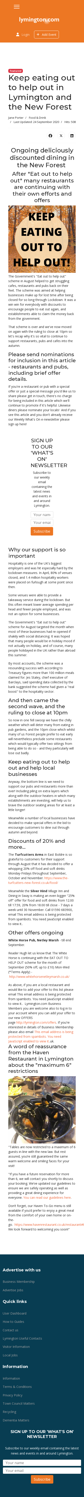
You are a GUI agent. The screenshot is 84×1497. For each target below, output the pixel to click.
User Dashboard (14, 1313)
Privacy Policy (12, 1395)
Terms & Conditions (17, 1387)
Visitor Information (16, 1347)
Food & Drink (37, 118)
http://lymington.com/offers (36, 1022)
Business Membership (19, 1281)
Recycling (9, 1412)
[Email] (42, 522)
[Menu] (16, 6)
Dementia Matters (16, 1420)
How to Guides (13, 1321)
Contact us (10, 1330)
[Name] (42, 514)
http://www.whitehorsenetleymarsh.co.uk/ (39, 976)
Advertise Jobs (13, 1290)
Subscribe (42, 531)
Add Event (46, 34)
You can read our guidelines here (47, 1197)
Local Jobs (10, 1355)
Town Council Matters (19, 1403)
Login (26, 34)
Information (11, 1378)
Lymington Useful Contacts (22, 1338)
